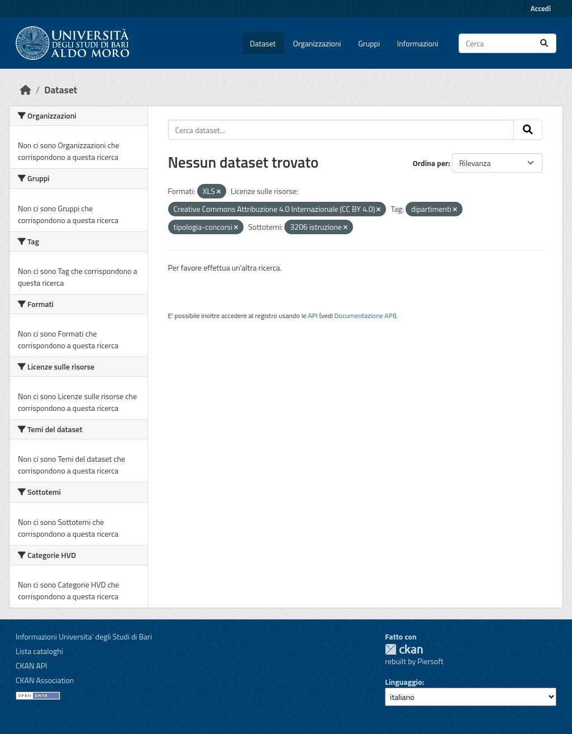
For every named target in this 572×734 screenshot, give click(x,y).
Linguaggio (403, 682)
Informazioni (417, 43)
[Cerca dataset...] (507, 43)
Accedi (541, 8)
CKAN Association (45, 680)
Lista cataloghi (39, 651)
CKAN (404, 649)
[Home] (25, 89)
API (313, 315)
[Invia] (544, 43)
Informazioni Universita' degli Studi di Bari (84, 636)
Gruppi (369, 43)
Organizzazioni (317, 43)
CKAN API (31, 665)
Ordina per (431, 163)
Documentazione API (364, 315)
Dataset (262, 43)
